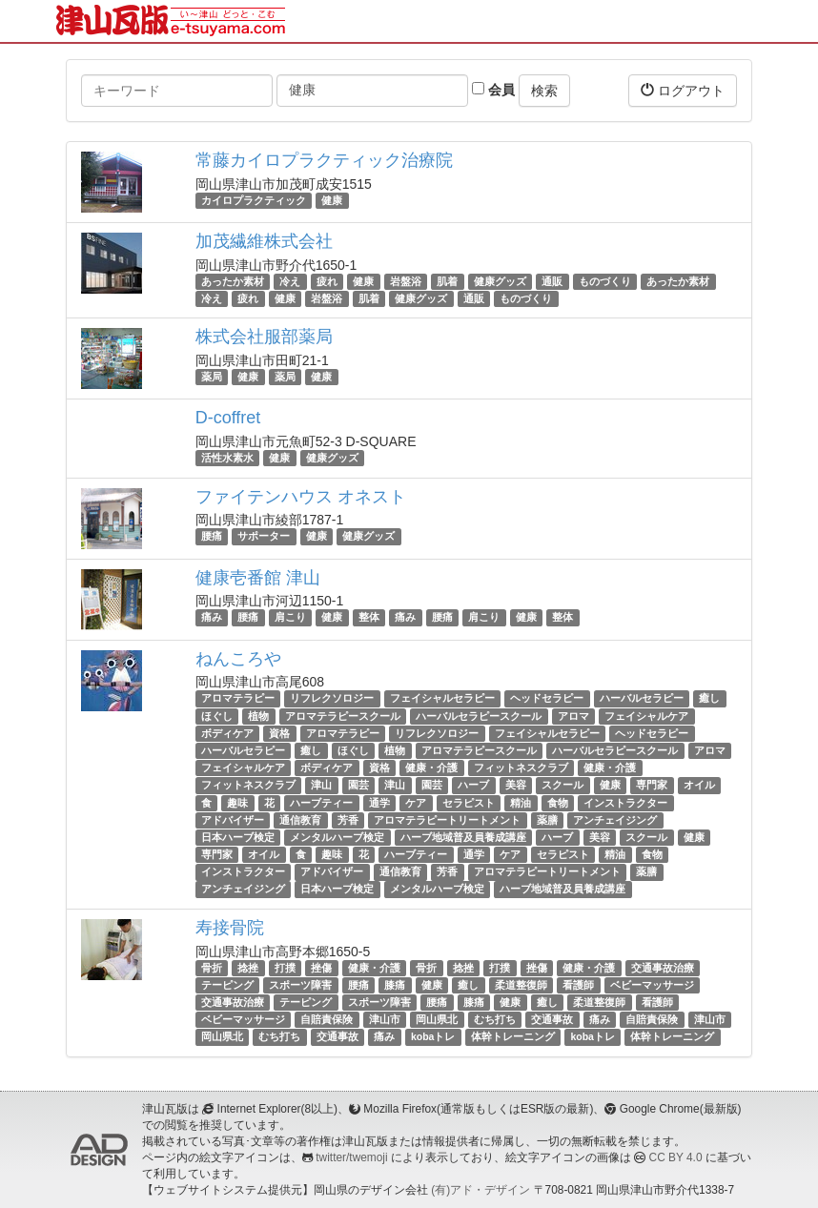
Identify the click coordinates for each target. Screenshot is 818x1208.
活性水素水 (227, 457)
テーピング (227, 985)
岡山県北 (437, 1019)
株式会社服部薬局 (264, 336)
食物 (557, 803)
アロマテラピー (238, 699)
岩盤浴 (405, 281)
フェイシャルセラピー (442, 699)
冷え (289, 281)
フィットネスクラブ (521, 767)
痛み (211, 618)
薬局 (211, 376)
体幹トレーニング (513, 1037)
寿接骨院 (229, 927)
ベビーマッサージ (652, 985)
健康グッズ (500, 281)
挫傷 (321, 967)
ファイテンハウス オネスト (300, 496)
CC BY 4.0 (676, 1157)
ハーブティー (321, 803)
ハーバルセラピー (642, 699)
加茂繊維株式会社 (264, 241)
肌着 (447, 281)
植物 (258, 716)
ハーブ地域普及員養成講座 (463, 837)
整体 (368, 618)
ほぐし (217, 716)
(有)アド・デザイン (480, 1190)
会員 (493, 89)
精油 (520, 803)
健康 (331, 200)
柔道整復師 (521, 985)
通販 (552, 281)
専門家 (651, 784)
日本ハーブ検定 (238, 837)
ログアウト (683, 90)
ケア (415, 803)
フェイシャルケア (646, 716)
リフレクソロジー (332, 699)
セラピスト (468, 803)
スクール (562, 784)
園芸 (358, 784)
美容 (515, 784)
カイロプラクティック (253, 200)
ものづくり (605, 281)
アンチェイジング (615, 820)
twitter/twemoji (351, 1157)
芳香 (347, 820)
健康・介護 (431, 767)
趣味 (237, 803)
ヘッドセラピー (546, 699)
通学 (379, 803)
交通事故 (552, 1019)
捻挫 (247, 967)
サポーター (263, 537)
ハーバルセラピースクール (479, 716)
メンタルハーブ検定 (337, 837)
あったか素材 (232, 281)
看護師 (578, 985)
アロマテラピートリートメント (447, 820)
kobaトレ (433, 1037)
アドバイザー (232, 820)
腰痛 (211, 537)
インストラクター (625, 803)
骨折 (211, 967)
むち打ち (495, 1019)
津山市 (384, 1019)
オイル (699, 784)
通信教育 (300, 820)
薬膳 (547, 820)
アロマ (573, 716)
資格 (279, 733)
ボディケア (227, 733)
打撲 (285, 967)
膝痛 (394, 985)
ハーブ (473, 784)
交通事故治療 (662, 967)
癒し (709, 699)
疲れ (327, 281)
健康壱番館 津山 (257, 577)
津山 (321, 784)
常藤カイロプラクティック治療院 (324, 160)
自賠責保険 (326, 1019)
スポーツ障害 (300, 985)
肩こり (290, 618)
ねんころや (238, 658)
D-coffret (228, 417)
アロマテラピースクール (342, 716)
